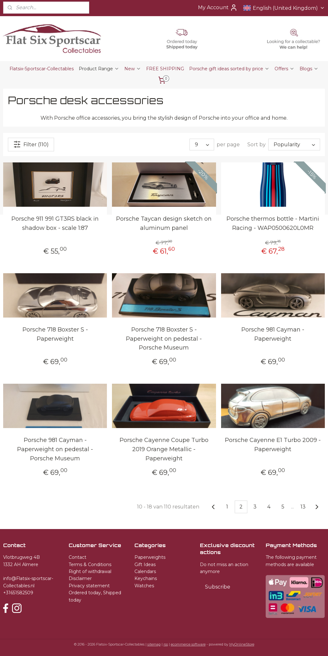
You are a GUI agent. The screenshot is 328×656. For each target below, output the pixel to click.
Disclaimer (80, 578)
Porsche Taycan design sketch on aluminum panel (164, 223)
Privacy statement (89, 586)
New (132, 69)
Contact (77, 557)
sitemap (154, 644)
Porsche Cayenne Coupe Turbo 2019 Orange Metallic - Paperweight (164, 449)
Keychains (145, 578)
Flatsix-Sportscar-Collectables (41, 69)
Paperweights (149, 557)
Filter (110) (31, 144)
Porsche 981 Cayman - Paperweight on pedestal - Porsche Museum (55, 449)
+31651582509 (18, 593)
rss (166, 644)
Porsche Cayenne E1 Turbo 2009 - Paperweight (273, 445)
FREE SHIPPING (165, 69)
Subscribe (217, 587)
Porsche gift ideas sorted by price (229, 69)
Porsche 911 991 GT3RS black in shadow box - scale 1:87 (55, 223)
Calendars (145, 571)
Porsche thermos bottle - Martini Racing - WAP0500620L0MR (272, 223)
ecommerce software (188, 644)
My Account (218, 7)
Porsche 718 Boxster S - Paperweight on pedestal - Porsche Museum (164, 338)
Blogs (309, 69)
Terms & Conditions (90, 564)
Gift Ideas (145, 564)
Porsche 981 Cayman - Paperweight (272, 334)
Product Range (99, 69)
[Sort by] (294, 144)
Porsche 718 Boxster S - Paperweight (55, 334)
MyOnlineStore (241, 644)
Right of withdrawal (90, 571)
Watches (144, 586)
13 (303, 507)
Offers (284, 69)
